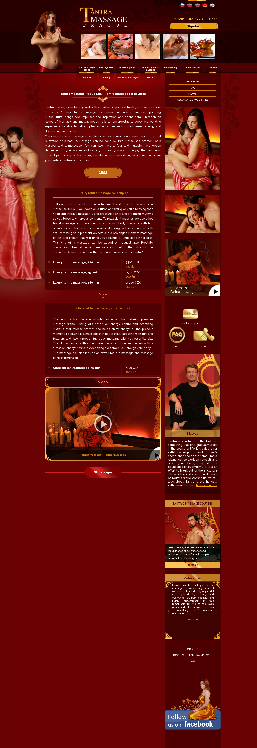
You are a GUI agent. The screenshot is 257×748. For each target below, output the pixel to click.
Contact (213, 67)
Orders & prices (127, 67)
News (192, 93)
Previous (168, 395)
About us (86, 77)
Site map (193, 81)
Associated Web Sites (192, 99)
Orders (204, 346)
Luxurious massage (127, 77)
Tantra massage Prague (86, 68)
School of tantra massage (150, 68)
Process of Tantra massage (192, 655)
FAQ (192, 87)
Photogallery (171, 67)
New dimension (83, 247)
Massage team (106, 67)
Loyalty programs (191, 323)
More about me (206, 485)
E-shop (106, 77)
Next (217, 395)
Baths (150, 77)
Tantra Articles (192, 67)
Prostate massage (121, 353)
